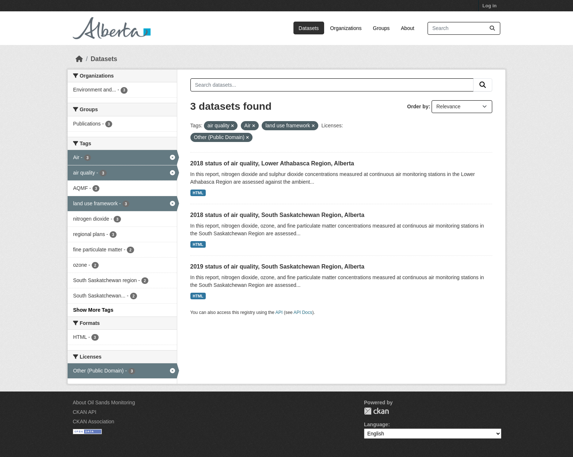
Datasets (309, 28)
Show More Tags (93, 310)
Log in (489, 5)
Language (376, 424)
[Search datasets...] (464, 28)
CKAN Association (93, 421)
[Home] (79, 59)
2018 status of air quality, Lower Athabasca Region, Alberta (272, 163)
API (279, 312)
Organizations (345, 28)
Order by (417, 106)
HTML (198, 193)
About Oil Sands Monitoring (104, 402)
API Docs (302, 312)
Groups (381, 28)
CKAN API (84, 412)
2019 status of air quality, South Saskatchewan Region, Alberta (277, 266)
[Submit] (492, 28)
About (407, 28)
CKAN (376, 411)
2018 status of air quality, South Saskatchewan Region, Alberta (277, 215)
